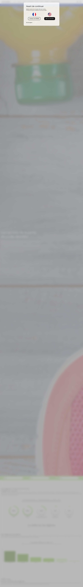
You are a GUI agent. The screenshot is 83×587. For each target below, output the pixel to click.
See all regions (29, 22)
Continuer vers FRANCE (34, 18)
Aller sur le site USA (50, 18)
